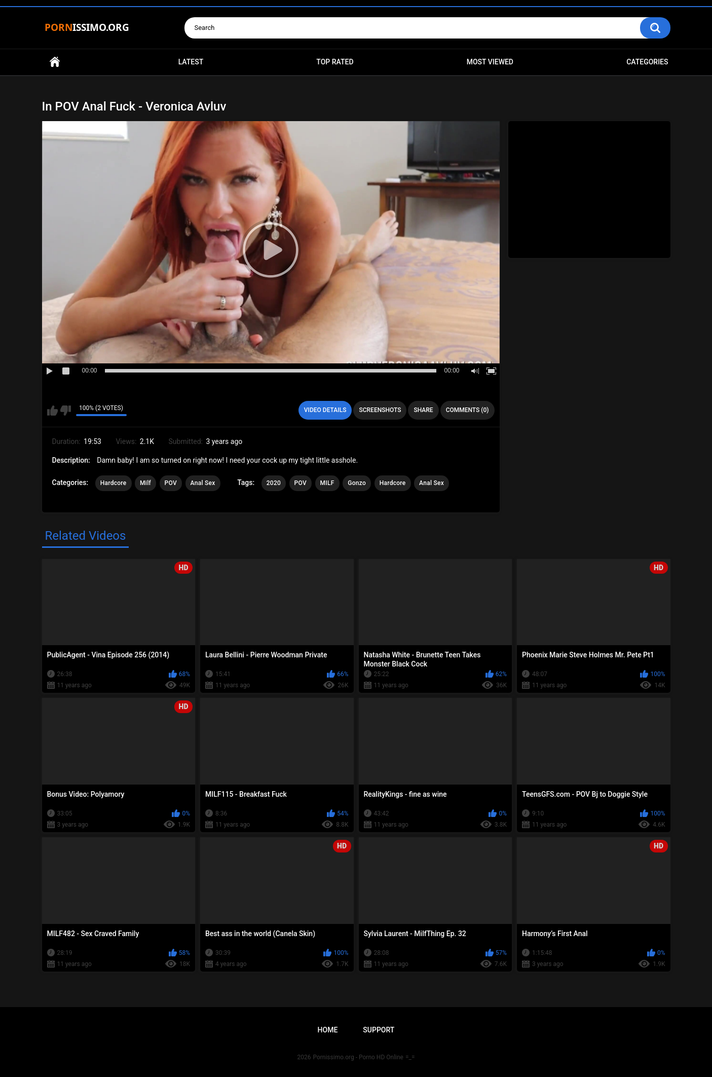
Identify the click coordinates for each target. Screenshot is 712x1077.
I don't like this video (65, 410)
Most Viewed (490, 62)
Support (378, 1030)
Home (54, 62)
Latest (191, 62)
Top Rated (334, 62)
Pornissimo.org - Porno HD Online (358, 1057)
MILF (327, 483)
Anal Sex (203, 483)
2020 (274, 483)
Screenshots (380, 410)
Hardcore (113, 483)
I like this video (52, 410)
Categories (647, 62)
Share (423, 410)
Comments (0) (467, 410)
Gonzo (357, 483)
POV (171, 483)
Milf (145, 483)
